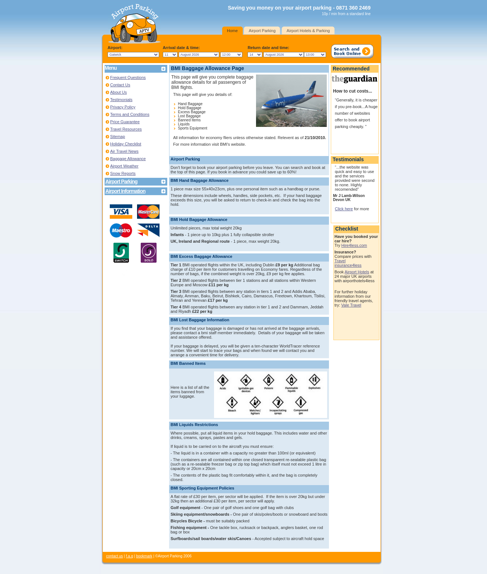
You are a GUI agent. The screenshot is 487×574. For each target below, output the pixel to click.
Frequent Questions (128, 77)
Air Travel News (124, 151)
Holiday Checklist (125, 144)
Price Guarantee (125, 122)
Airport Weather (124, 166)
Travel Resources (126, 129)
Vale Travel (351, 305)
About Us (118, 92)
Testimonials (121, 99)
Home (232, 30)
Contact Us (120, 85)
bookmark (144, 556)
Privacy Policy (122, 107)
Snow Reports (123, 173)
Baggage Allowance (128, 158)
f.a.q (129, 556)
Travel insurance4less (347, 263)
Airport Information (125, 191)
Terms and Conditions (129, 114)
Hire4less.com (354, 245)
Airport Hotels (357, 272)
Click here (344, 209)
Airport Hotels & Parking (308, 30)
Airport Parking (262, 30)
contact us (114, 556)
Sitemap (117, 136)
